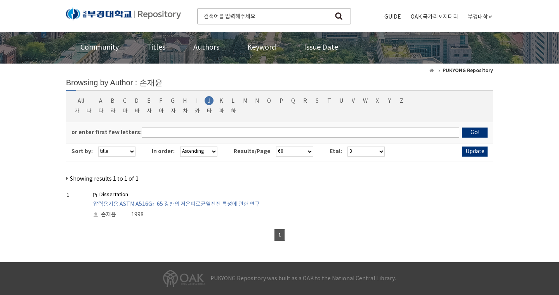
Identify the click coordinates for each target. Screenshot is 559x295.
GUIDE (392, 17)
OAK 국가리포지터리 (434, 17)
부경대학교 (480, 17)
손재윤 (108, 215)
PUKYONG (123, 15)
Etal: (336, 151)
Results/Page (252, 151)
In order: (163, 151)
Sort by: (82, 151)
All (81, 101)
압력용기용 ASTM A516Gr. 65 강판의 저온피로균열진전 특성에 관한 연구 (176, 204)
